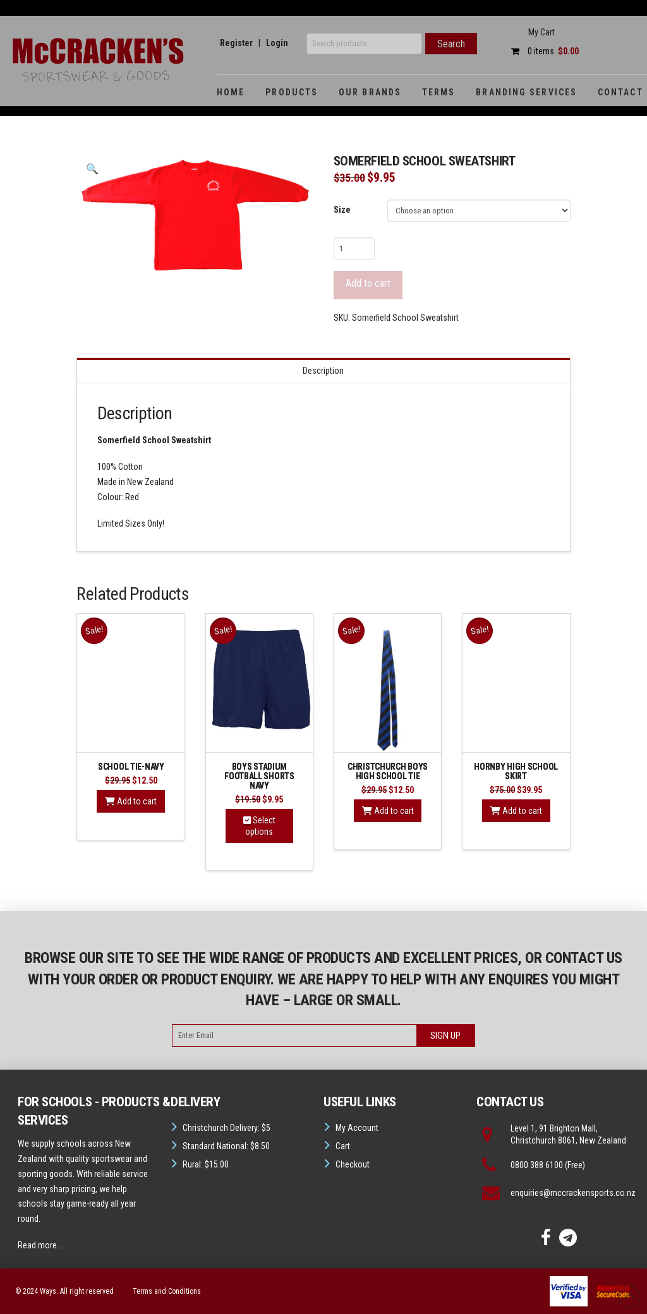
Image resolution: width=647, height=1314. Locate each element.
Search (451, 44)
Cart (343, 1146)
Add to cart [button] (131, 801)
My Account (357, 1128)
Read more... (40, 1245)
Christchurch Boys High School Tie (388, 771)
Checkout (353, 1164)
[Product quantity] (354, 248)
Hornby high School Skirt (516, 771)
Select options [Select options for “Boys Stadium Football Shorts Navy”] (259, 826)
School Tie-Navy (131, 767)
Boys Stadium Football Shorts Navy (259, 776)
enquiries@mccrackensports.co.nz (573, 1193)
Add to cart (368, 283)
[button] (91, 169)
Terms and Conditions (167, 1291)
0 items (542, 51)
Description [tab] (323, 371)
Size (342, 210)
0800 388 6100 (537, 1165)
